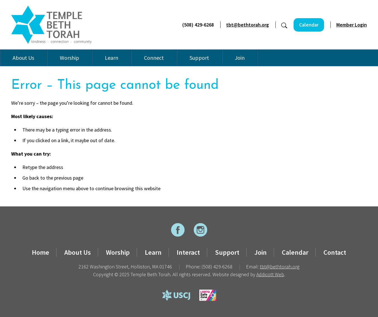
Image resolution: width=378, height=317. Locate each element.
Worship (69, 57)
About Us (23, 57)
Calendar (308, 25)
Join (240, 57)
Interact (188, 252)
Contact (334, 252)
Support (199, 57)
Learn (111, 57)
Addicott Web (270, 274)
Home (40, 252)
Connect (154, 57)
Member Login (351, 25)
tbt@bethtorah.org (247, 25)
